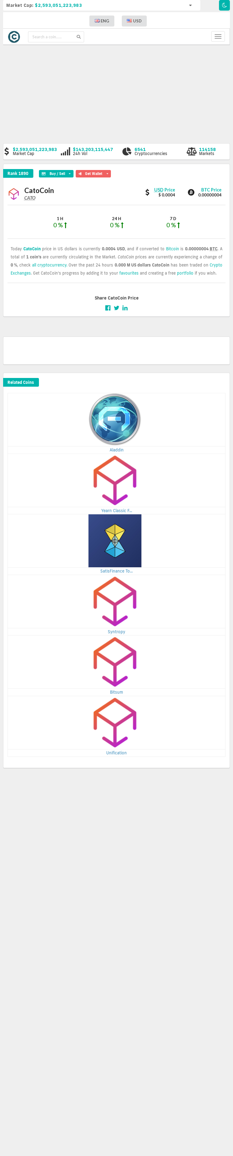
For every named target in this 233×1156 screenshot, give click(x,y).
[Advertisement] (120, 93)
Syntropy (116, 631)
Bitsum (116, 692)
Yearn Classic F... (116, 510)
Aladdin (117, 449)
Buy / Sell (56, 173)
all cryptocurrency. (49, 264)
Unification (116, 752)
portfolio (185, 273)
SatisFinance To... (116, 571)
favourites (129, 273)
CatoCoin (32, 248)
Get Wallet (93, 173)
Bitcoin (172, 248)
